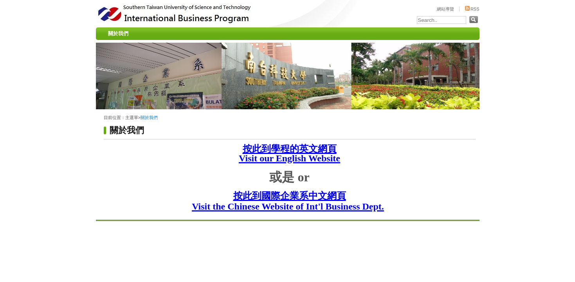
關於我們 (118, 33)
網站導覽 (445, 9)
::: (98, 25)
